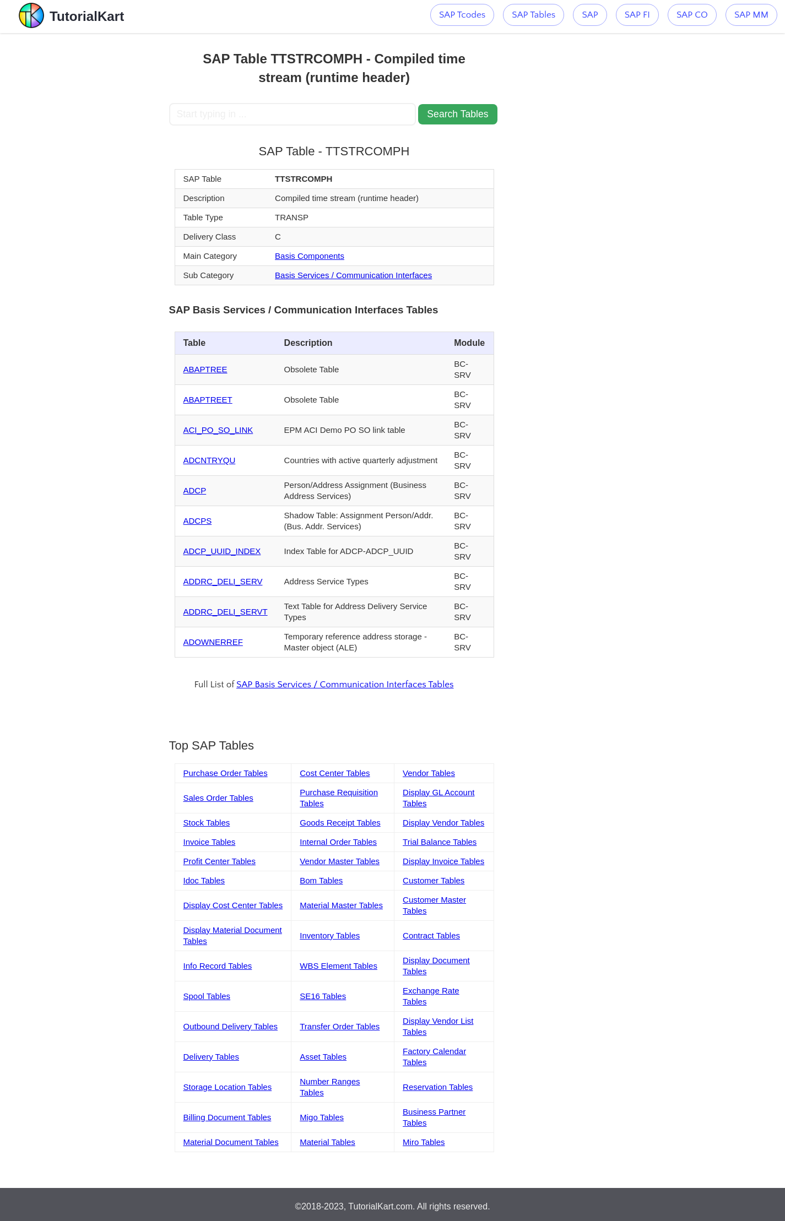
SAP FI (637, 15)
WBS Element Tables (338, 965)
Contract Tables (431, 935)
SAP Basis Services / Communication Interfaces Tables (344, 685)
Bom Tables (321, 880)
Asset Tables (323, 1056)
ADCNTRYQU (209, 460)
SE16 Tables (323, 996)
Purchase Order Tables (225, 773)
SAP (590, 15)
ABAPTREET (207, 399)
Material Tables (327, 1142)
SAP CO (692, 15)
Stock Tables (206, 822)
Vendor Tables (429, 773)
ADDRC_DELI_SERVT (225, 611)
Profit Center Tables (219, 861)
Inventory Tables (330, 935)
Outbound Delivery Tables (230, 1026)
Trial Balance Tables (440, 841)
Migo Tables (322, 1117)
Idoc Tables (204, 880)
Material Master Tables (341, 905)
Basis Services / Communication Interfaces (353, 275)
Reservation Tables (438, 1087)
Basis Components (309, 256)
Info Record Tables (217, 965)
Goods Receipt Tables (340, 822)
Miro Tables (424, 1142)
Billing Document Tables (227, 1117)
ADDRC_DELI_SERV (223, 581)
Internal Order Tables (338, 841)
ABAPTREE (205, 369)
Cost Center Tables (335, 773)
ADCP (195, 490)
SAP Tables (533, 15)
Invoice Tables (209, 841)
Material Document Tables (231, 1142)
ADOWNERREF (213, 642)
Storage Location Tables (227, 1087)
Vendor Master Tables (340, 861)
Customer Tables (433, 880)
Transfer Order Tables (340, 1026)
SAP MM (751, 15)
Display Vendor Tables (443, 822)
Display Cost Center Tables (233, 905)
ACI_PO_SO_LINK (218, 430)
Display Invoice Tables (443, 861)
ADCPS (197, 520)
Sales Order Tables (218, 797)
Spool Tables (207, 996)
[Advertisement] (88, 198)
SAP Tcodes (462, 15)
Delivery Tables (211, 1056)
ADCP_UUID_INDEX (222, 551)
